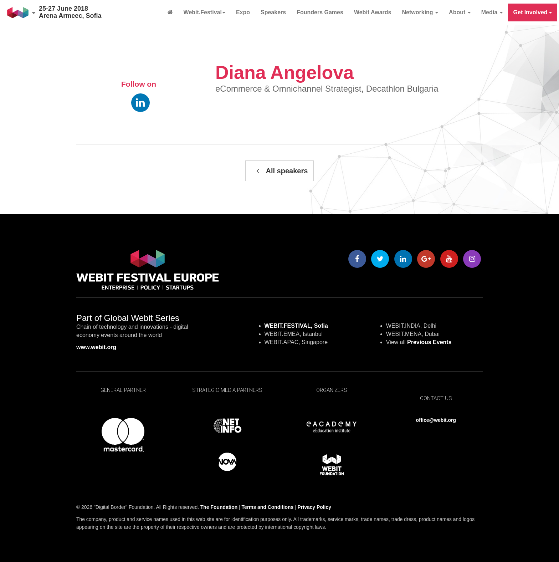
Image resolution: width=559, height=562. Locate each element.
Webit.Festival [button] (204, 12)
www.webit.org (96, 347)
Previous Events (429, 342)
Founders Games (320, 12)
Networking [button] (420, 12)
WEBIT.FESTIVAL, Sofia (296, 326)
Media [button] (492, 12)
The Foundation (218, 507)
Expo (243, 12)
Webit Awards (372, 12)
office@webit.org (436, 420)
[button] (21, 12)
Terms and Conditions (268, 507)
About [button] (460, 12)
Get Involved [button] (532, 12)
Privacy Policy (314, 507)
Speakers (273, 12)
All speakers (279, 170)
